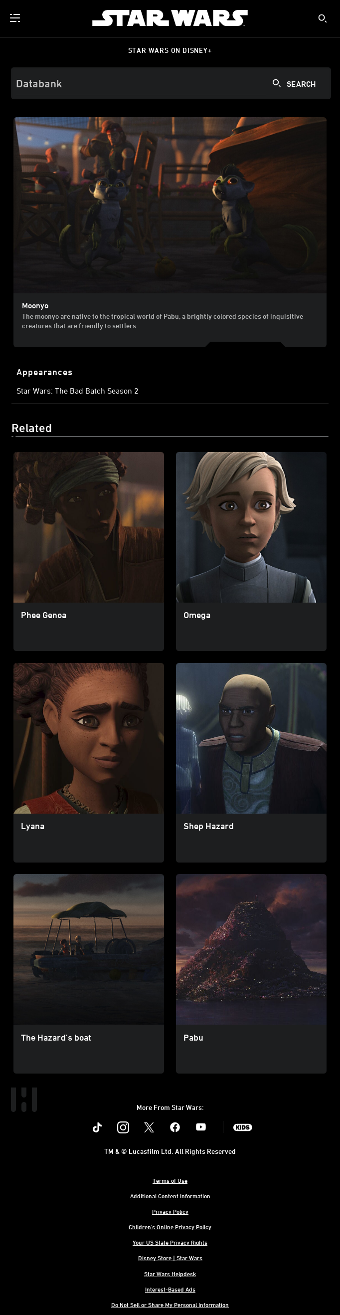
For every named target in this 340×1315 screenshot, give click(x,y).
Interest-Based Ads (170, 1289)
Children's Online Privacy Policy (170, 1226)
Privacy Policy (170, 1211)
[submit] (322, 18)
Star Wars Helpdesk (170, 1273)
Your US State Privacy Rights (170, 1242)
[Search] (171, 83)
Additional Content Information (170, 1195)
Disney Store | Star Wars (170, 1257)
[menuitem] (16, 18)
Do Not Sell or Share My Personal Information (170, 1304)
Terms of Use (170, 1180)
